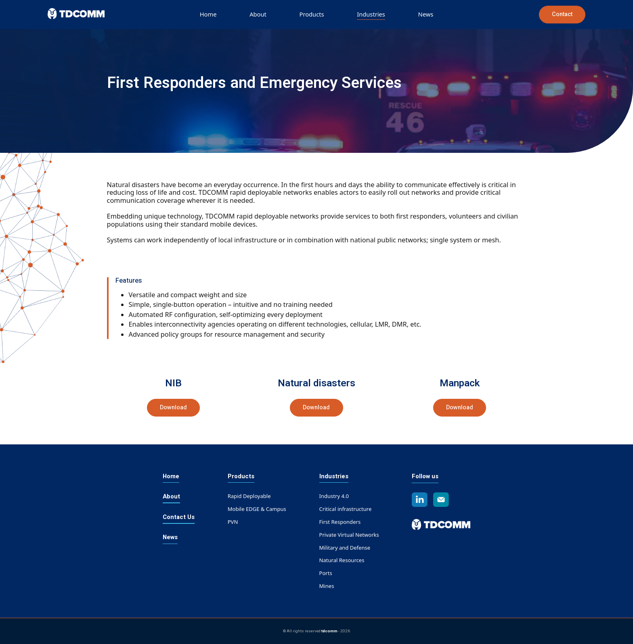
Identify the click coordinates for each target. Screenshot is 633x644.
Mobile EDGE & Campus (257, 509)
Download (173, 407)
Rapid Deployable (249, 496)
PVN (233, 521)
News (426, 14)
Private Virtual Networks (349, 534)
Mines (326, 586)
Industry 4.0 (334, 496)
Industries (371, 14)
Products (312, 14)
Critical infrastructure (345, 509)
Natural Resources (342, 560)
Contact (562, 14)
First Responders (340, 521)
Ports (325, 573)
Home (208, 14)
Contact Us (179, 517)
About (257, 14)
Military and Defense (345, 547)
